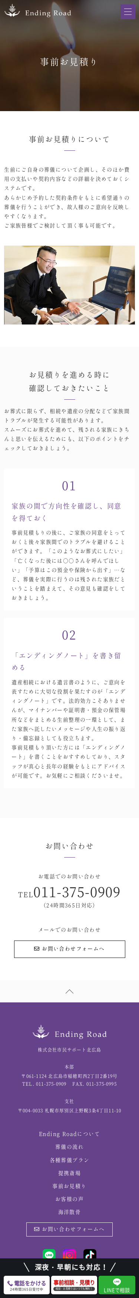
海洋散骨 (69, 1212)
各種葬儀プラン (70, 1161)
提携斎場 (69, 1173)
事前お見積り (69, 1186)
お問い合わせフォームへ (69, 949)
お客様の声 (69, 1199)
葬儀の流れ (69, 1147)
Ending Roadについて (69, 1134)
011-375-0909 (77, 893)
